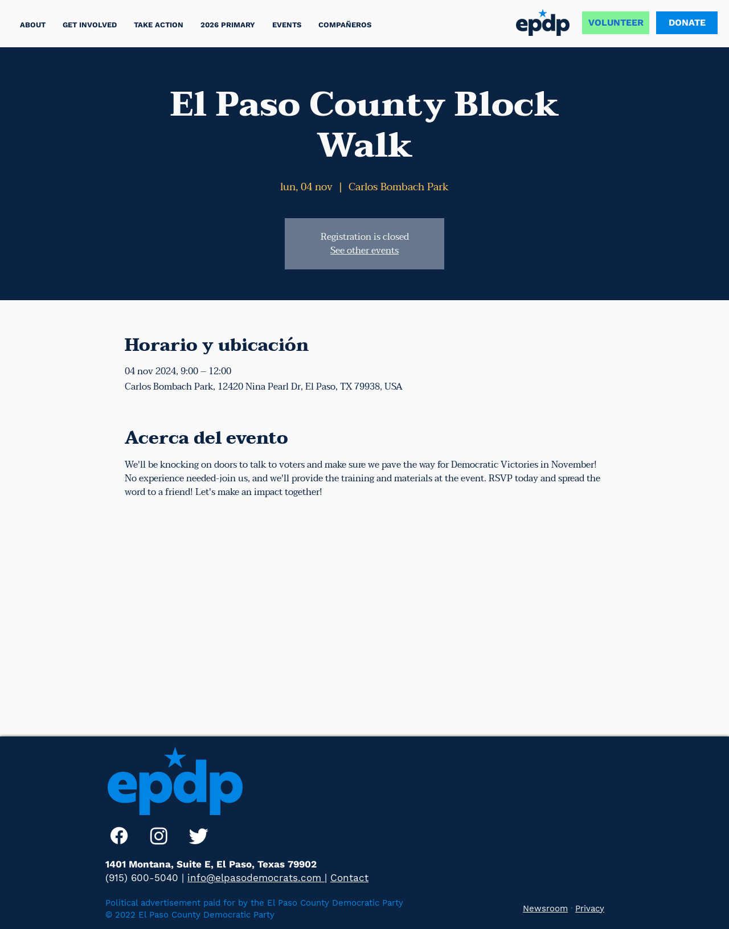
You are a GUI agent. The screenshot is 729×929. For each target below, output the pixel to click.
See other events (364, 251)
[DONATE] (687, 22)
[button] (158, 24)
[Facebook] (119, 835)
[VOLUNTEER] (615, 22)
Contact (349, 877)
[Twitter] (198, 835)
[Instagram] (159, 835)
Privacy (589, 908)
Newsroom (545, 908)
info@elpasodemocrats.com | (257, 877)
